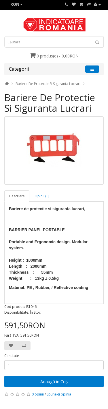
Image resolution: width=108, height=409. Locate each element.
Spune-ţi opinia (59, 394)
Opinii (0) (42, 196)
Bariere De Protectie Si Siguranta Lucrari (48, 83)
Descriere (17, 196)
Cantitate (11, 355)
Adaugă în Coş (54, 381)
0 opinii (38, 394)
